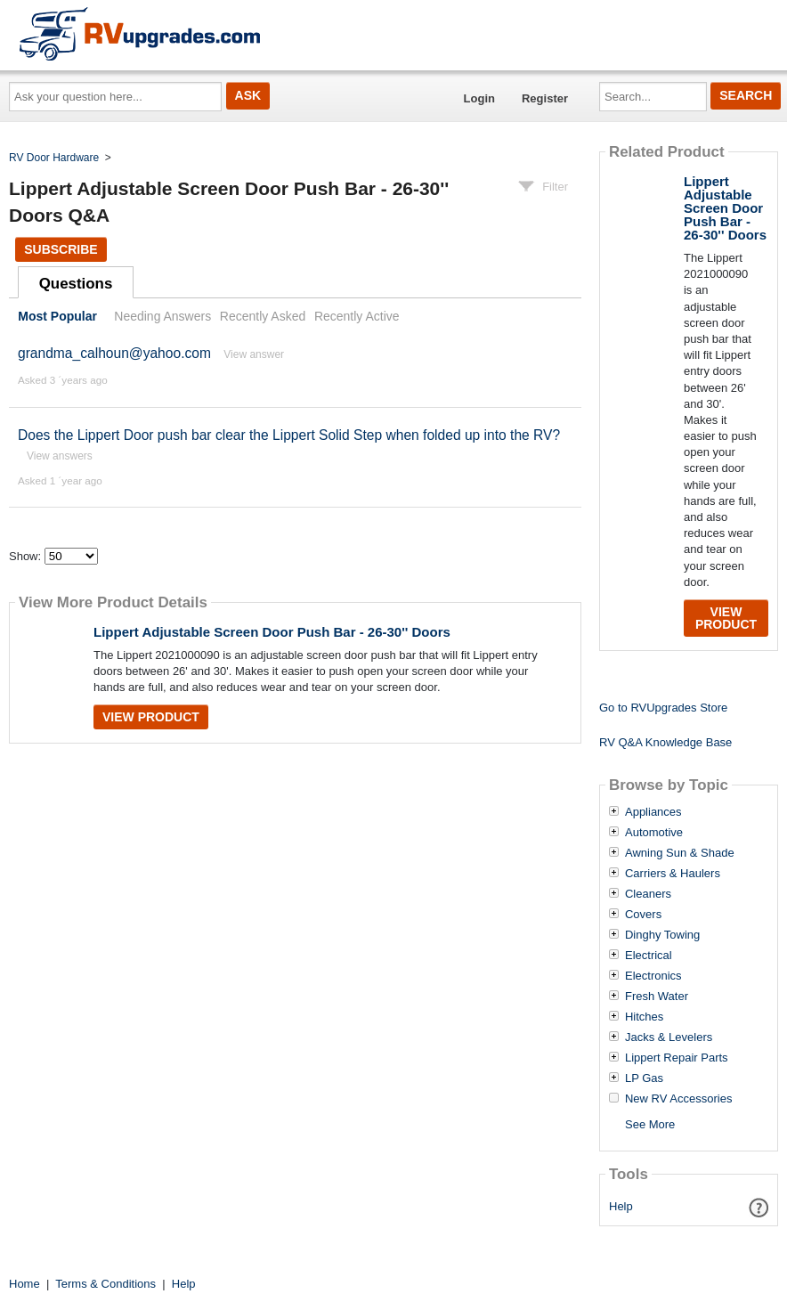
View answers (60, 456)
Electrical (648, 955)
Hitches (644, 1017)
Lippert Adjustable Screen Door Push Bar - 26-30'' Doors (271, 631)
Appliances (653, 812)
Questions (76, 283)
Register (545, 98)
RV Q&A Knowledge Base (665, 742)
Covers (643, 914)
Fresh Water (656, 996)
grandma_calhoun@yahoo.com (114, 353)
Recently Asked (262, 316)
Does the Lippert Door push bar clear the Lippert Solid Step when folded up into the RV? (289, 435)
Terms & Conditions (105, 1283)
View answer (253, 354)
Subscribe (60, 249)
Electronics (653, 976)
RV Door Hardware (54, 157)
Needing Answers (162, 316)
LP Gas (644, 1078)
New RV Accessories (678, 1099)
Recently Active (357, 316)
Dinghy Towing (662, 935)
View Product (150, 717)
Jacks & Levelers (668, 1037)
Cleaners (648, 894)
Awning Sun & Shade (679, 853)
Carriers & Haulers (672, 873)
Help (621, 1206)
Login (479, 98)
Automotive (654, 832)
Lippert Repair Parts (676, 1058)
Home (24, 1283)
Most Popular (57, 316)
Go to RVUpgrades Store (663, 707)
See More (650, 1124)
